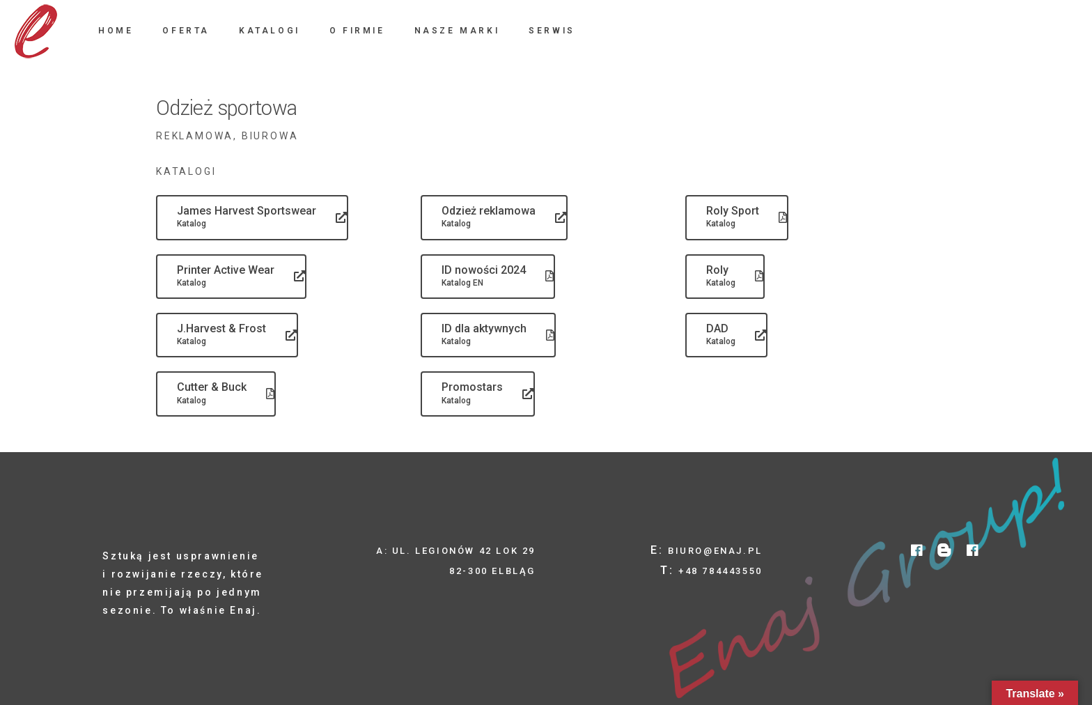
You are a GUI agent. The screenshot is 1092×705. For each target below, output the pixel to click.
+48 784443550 (720, 571)
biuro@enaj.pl (715, 550)
